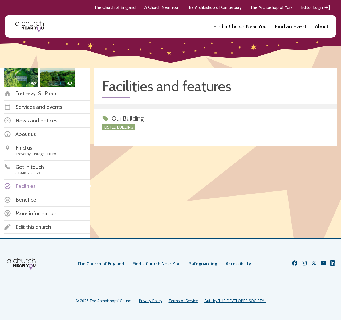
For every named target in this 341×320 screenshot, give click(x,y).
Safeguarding (203, 264)
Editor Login (315, 7)
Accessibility (238, 264)
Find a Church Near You (239, 26)
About (321, 26)
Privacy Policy (150, 300)
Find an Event (290, 26)
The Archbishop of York (271, 7)
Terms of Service (183, 300)
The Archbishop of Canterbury (214, 7)
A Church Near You (161, 7)
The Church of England (115, 7)
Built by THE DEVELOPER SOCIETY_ (235, 300)
